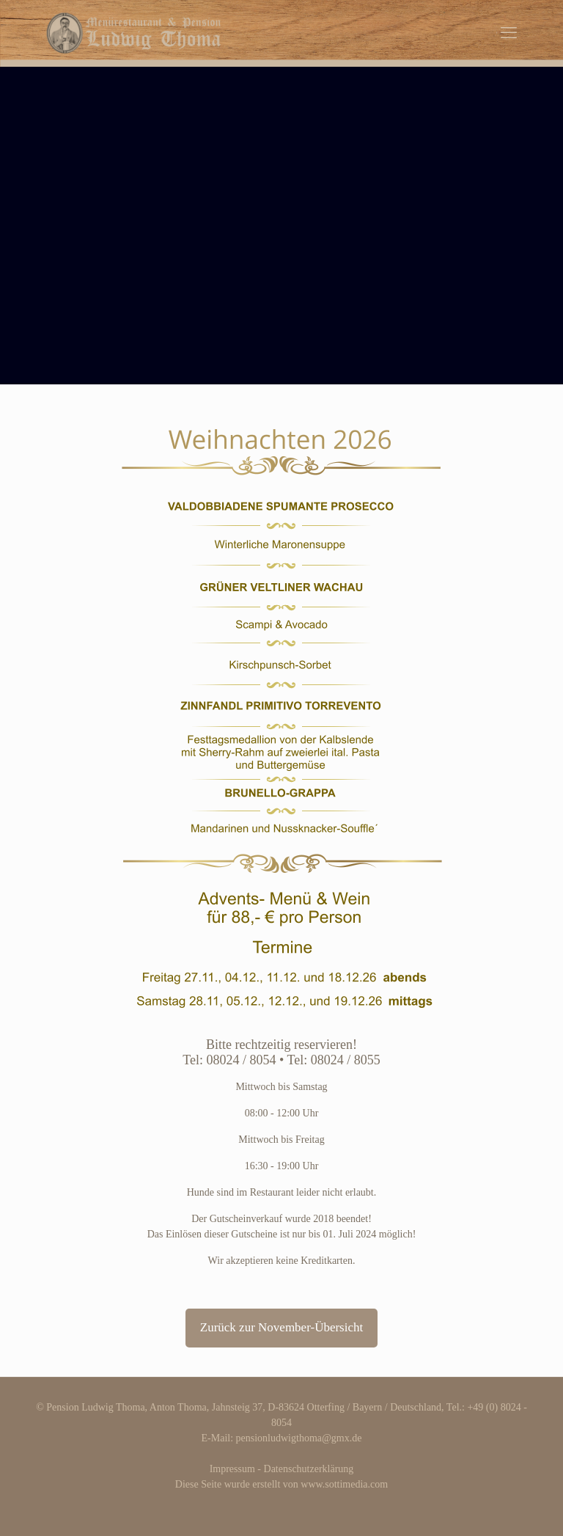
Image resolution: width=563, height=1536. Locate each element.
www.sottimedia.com (344, 1484)
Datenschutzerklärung (309, 1468)
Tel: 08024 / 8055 (333, 1060)
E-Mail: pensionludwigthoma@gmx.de (282, 1438)
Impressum (232, 1468)
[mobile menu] (508, 33)
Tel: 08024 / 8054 (229, 1060)
